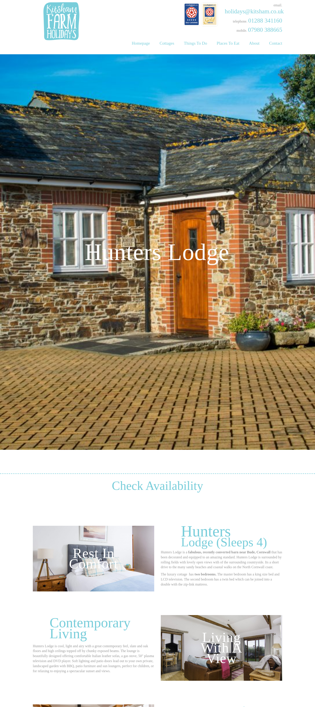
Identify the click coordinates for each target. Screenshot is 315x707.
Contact (275, 43)
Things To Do (195, 43)
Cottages (166, 43)
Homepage (141, 43)
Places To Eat (228, 43)
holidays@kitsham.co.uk (254, 11)
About (254, 43)
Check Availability (157, 585)
